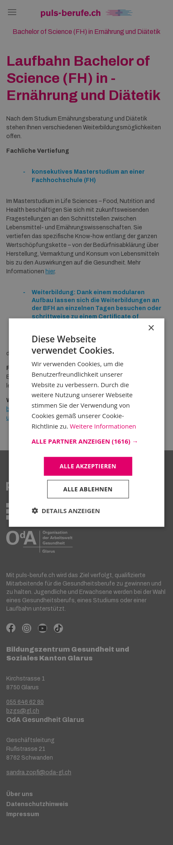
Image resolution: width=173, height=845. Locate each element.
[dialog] (86, 422)
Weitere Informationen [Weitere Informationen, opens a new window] (103, 425)
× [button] (151, 328)
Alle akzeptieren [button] (88, 466)
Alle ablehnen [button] (88, 489)
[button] (87, 441)
